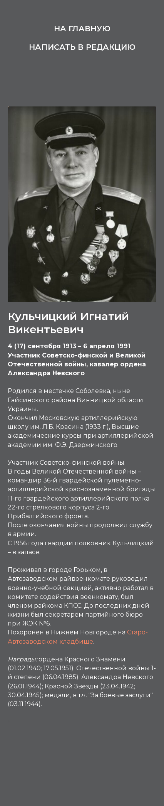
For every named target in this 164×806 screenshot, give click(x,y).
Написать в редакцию (82, 47)
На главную (82, 28)
